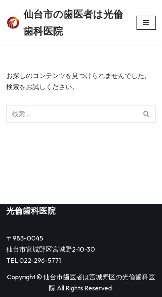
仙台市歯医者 (63, 277)
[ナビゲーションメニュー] (146, 23)
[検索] (71, 114)
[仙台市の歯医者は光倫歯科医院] (65, 23)
